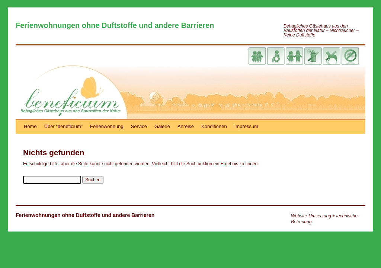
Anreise (185, 126)
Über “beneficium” (63, 126)
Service (139, 126)
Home (30, 126)
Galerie (162, 126)
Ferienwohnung (107, 126)
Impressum (246, 126)
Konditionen (214, 126)
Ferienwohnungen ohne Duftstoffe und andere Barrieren (115, 25)
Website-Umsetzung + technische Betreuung (324, 218)
